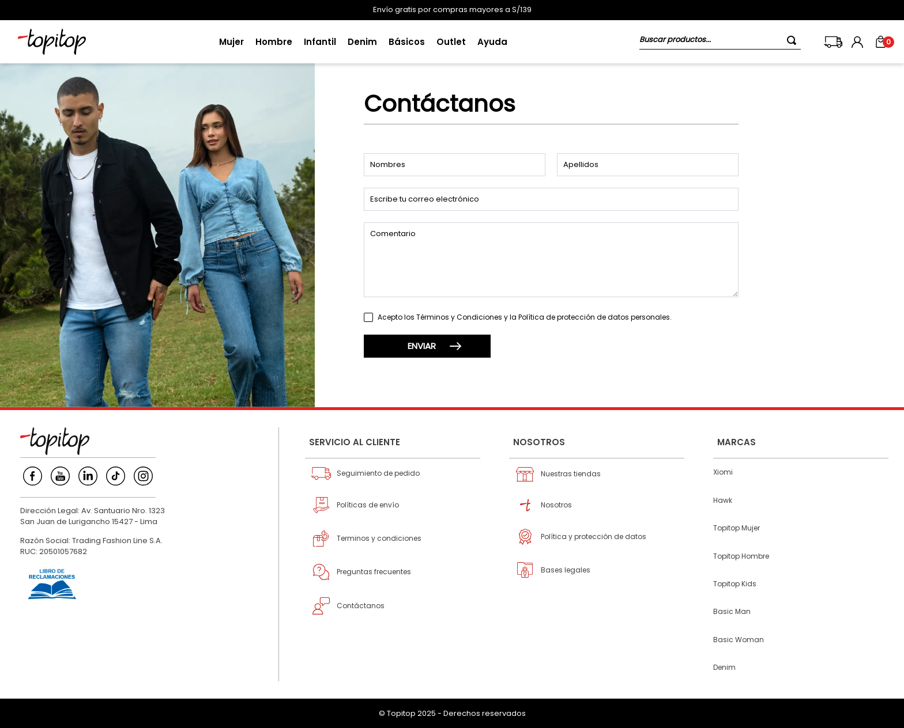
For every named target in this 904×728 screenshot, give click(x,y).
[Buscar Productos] (794, 40)
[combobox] (720, 42)
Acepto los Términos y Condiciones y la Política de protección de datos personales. (525, 317)
